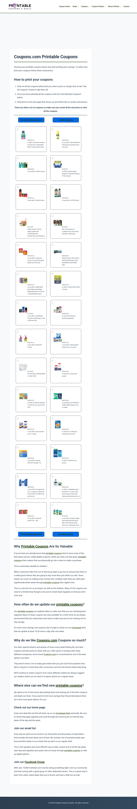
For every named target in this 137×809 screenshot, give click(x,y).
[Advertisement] (68, 28)
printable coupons (54, 553)
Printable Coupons (34, 546)
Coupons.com (47, 640)
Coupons (84, 6)
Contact (126, 6)
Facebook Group (35, 762)
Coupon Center (64, 6)
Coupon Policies (98, 6)
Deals (75, 6)
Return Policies (113, 6)
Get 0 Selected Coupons (31, 120)
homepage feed (63, 713)
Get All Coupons (65, 120)
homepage (76, 627)
